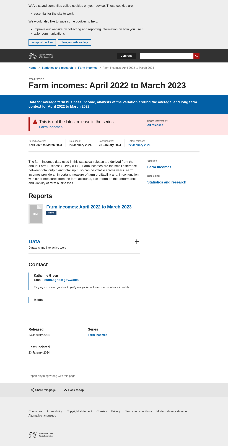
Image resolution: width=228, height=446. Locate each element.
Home (32, 67)
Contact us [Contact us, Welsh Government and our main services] (35, 411)
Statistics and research (57, 67)
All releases (155, 125)
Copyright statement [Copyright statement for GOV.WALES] (79, 411)
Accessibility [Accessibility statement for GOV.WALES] (54, 411)
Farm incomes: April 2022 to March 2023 (35, 214)
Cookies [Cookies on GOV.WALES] (102, 411)
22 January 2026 (139, 145)
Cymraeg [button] (127, 55)
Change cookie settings (75, 42)
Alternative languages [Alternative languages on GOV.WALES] (42, 415)
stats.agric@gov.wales (61, 280)
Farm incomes (87, 67)
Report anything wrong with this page (51, 375)
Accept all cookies (42, 42)
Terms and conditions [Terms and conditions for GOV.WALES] (138, 411)
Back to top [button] (76, 390)
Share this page (45, 390)
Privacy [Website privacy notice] (116, 411)
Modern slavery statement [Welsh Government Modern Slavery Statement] (172, 411)
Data (34, 241)
